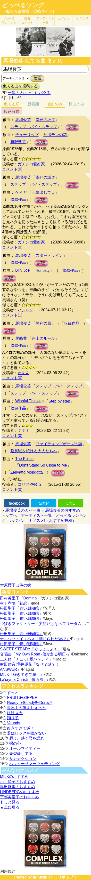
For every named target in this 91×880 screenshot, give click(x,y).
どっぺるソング (23, 5)
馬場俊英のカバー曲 (22, 510)
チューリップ (27, 135)
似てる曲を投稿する (20, 86)
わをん (23, 373)
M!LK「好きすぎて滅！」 (22, 674)
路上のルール (43, 338)
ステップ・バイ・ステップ (33, 127)
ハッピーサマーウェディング (34, 764)
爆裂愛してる (21, 753)
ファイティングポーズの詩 (59, 444)
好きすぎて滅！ (20, 728)
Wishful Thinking (29, 401)
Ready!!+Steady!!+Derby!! (29, 703)
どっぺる (9, 20)
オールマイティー (24, 748)
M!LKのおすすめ (14, 777)
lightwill (40, 877)
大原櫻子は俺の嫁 (15, 585)
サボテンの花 (55, 135)
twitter (44, 503)
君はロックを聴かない (26, 733)
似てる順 (11, 104)
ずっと (13, 692)
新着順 (33, 104)
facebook (17, 503)
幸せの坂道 (45, 120)
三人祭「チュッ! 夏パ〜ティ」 (26, 659)
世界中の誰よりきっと (26, 708)
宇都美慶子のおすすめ (19, 797)
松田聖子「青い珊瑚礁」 (21, 608)
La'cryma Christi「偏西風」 (23, 680)
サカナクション (22, 759)
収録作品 (18, 199)
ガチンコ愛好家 (31, 164)
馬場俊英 (23, 120)
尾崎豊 (21, 338)
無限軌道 (18, 142)
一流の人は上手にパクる (29, 93)
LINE (70, 503)
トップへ (9, 515)
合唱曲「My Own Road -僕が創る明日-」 (35, 654)
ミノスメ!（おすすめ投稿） (52, 520)
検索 (37, 78)
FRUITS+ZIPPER (22, 697)
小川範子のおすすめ (17, 782)
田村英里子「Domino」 (20, 598)
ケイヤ (21, 192)
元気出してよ (43, 192)
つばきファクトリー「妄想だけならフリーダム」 (42, 624)
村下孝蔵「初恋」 (15, 603)
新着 (27, 20)
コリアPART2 (29, 484)
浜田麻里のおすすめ (17, 787)
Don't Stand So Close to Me (43, 465)
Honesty (42, 270)
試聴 (72, 127)
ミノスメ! (81, 18)
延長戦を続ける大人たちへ (33, 451)
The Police (24, 459)
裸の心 (15, 743)
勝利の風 (43, 323)
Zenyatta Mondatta (26, 472)
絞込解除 (11, 111)
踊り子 (13, 718)
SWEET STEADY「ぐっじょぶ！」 (30, 649)
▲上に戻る (9, 807)
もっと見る (9, 802)
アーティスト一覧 (36, 515)
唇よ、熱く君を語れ (26, 738)
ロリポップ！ (65, 877)
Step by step (59, 401)
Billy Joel (23, 270)
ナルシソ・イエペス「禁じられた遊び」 (35, 639)
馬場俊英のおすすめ (62, 510)
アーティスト (45, 20)
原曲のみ (76, 104)
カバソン (63, 18)
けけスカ (15, 713)
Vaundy (13, 723)
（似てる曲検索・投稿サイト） (29, 11)
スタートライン (49, 255)
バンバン (25, 310)
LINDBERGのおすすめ (19, 792)
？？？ (23, 430)
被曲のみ (55, 104)
